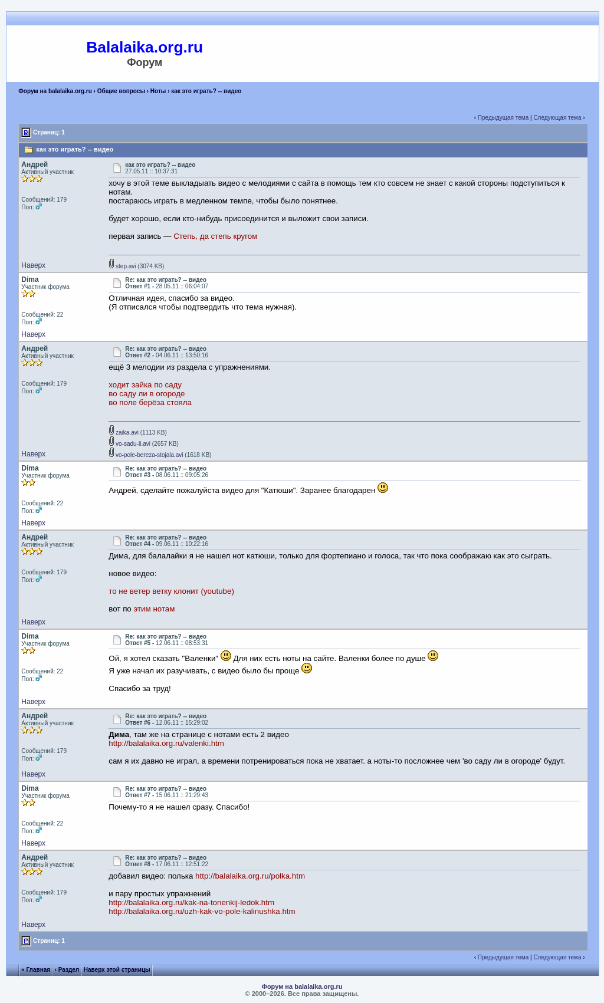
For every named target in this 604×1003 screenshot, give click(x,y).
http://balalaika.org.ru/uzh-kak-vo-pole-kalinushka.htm (202, 911)
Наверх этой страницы (117, 969)
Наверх (33, 265)
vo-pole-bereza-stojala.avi (146, 455)
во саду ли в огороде (147, 393)
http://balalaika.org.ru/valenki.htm (166, 743)
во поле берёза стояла (150, 402)
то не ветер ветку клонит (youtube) (171, 591)
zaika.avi (124, 432)
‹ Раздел (67, 969)
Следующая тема (557, 117)
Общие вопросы (121, 91)
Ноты (158, 91)
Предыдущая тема (503, 117)
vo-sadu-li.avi (129, 443)
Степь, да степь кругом (215, 236)
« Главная (35, 969)
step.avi (122, 266)
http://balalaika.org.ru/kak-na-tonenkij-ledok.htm (191, 902)
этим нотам (154, 608)
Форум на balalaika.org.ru (55, 91)
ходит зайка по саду (145, 384)
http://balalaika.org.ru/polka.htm (250, 876)
